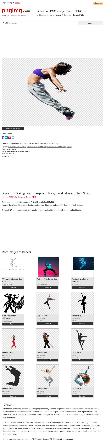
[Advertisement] (52, 43)
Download (13, 287)
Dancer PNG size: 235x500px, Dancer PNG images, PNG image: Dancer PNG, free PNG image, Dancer (39, 147)
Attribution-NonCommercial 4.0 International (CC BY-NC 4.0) (33, 143)
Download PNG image (13, 128)
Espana (17, 3)
